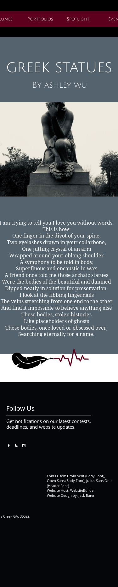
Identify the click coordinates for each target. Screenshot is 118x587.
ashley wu (65, 85)
